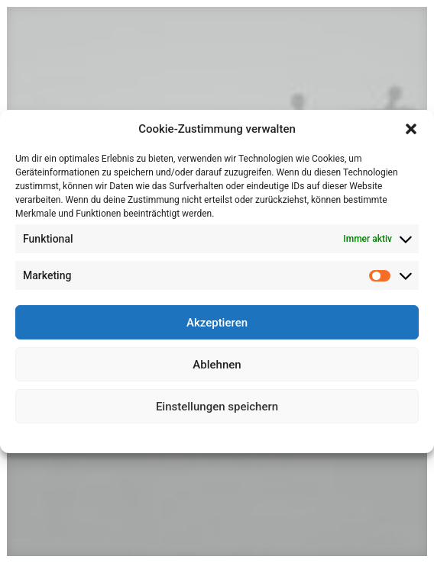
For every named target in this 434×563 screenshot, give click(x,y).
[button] (411, 129)
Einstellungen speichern (217, 406)
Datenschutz (228, 436)
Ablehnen (217, 365)
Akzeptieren (217, 323)
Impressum (284, 436)
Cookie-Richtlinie (161, 436)
